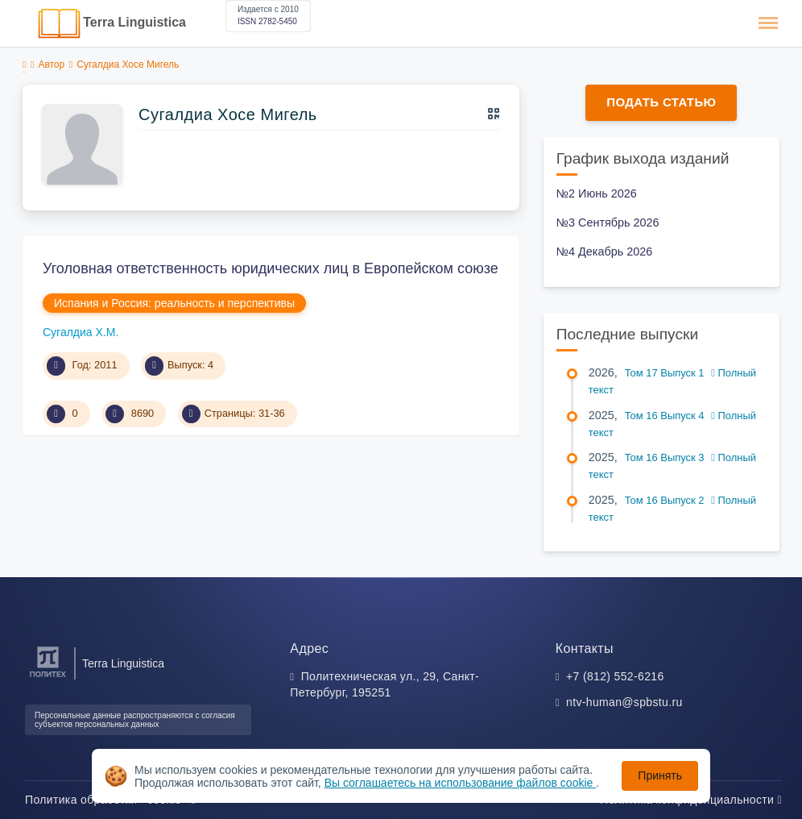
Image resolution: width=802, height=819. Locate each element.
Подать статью (661, 102)
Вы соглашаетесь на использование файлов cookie (461, 782)
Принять (660, 775)
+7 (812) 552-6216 (615, 676)
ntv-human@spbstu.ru (624, 702)
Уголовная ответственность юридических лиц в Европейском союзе (270, 268)
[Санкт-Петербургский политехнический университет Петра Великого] (48, 677)
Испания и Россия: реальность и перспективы (174, 303)
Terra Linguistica (134, 22)
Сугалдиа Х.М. (80, 332)
